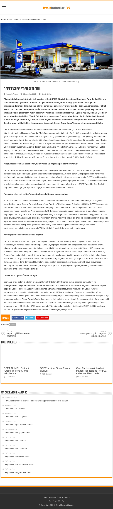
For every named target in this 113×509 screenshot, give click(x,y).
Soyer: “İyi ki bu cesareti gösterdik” (23, 333)
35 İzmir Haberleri (62, 497)
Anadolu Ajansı (12, 94)
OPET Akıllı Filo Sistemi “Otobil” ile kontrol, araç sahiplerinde (16, 371)
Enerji (16, 19)
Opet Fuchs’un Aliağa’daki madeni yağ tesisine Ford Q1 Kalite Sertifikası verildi (91, 371)
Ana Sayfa (6, 19)
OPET (13, 324)
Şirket (49, 94)
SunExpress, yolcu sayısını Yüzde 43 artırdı (90, 333)
